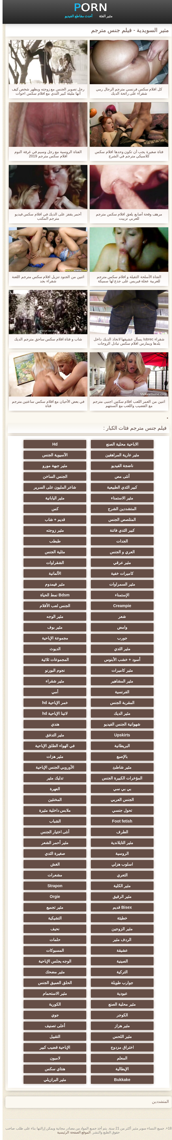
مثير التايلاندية (113, 842)
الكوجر (113, 1015)
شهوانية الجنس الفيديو (114, 724)
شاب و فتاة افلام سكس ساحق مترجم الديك (45, 339)
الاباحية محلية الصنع (114, 444)
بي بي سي (114, 789)
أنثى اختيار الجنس (58, 832)
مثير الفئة (103, 16)
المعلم (113, 1058)
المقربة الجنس (114, 702)
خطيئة (114, 918)
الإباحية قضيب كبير (58, 1047)
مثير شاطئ (113, 767)
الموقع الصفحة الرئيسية (71, 1132)
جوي (58, 1015)
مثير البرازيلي (58, 1079)
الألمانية (58, 573)
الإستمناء (113, 595)
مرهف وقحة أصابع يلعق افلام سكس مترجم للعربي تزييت (126, 216)
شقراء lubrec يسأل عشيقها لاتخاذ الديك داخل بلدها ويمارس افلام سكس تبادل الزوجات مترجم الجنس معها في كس (126, 341)
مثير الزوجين (113, 929)
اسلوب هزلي (113, 864)
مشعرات (58, 875)
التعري (113, 875)
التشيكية (58, 918)
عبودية (113, 993)
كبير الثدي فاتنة (113, 530)
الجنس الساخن (58, 476)
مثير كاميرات (113, 670)
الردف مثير (113, 939)
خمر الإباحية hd (58, 702)
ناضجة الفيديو (114, 465)
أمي (58, 692)
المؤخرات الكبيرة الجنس (114, 778)
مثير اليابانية (58, 498)
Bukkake (114, 1079)
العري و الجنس (113, 552)
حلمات (58, 939)
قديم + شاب (58, 519)
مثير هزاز (113, 1026)
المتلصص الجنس (113, 519)
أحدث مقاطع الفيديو (76, 16)
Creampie (114, 605)
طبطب (58, 541)
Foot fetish (114, 821)
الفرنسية (113, 692)
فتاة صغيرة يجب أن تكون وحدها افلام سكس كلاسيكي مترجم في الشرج (126, 154)
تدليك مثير (58, 778)
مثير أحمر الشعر (58, 842)
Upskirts (114, 735)
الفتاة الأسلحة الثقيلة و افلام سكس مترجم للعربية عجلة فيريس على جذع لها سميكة (126, 279)
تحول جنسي (114, 810)
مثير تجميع (58, 907)
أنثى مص (113, 476)
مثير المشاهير (113, 681)
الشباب (58, 821)
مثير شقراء (58, 681)
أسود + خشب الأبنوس (114, 659)
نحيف (58, 929)
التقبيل (58, 1036)
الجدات (113, 541)
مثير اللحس (113, 1036)
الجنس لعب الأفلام (58, 605)
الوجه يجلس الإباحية (58, 961)
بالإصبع (113, 756)
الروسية (113, 853)
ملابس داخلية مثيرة (58, 810)
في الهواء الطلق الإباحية (58, 745)
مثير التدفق (58, 735)
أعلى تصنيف (58, 1026)
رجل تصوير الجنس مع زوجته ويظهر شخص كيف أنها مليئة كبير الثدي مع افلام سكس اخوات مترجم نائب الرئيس (45, 91)
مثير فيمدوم (58, 584)
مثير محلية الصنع (114, 1004)
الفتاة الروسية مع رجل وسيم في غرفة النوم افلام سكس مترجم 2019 (45, 154)
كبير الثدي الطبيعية (114, 487)
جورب (114, 638)
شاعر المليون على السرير (58, 487)
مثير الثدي (114, 649)
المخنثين (58, 799)
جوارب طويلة (113, 982)
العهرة (58, 789)
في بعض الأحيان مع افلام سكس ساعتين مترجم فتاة (45, 403)
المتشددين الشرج (113, 509)
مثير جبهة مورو (58, 465)
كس (58, 509)
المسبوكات (58, 950)
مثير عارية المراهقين (114, 455)
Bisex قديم (113, 907)
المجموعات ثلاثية (58, 659)
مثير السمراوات (114, 584)
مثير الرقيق (113, 896)
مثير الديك (113, 713)
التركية (113, 972)
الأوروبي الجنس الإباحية (58, 767)
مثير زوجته (58, 530)
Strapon (58, 885)
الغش (58, 864)
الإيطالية (113, 1069)
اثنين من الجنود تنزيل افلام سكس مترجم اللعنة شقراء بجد (45, 279)
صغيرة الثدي (58, 853)
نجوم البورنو (58, 670)
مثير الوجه (58, 616)
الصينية (113, 961)
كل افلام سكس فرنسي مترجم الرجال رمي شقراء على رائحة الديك (126, 91)
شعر (113, 616)
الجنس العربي (113, 799)
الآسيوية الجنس (58, 455)
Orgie (58, 896)
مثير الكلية (113, 885)
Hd (58, 444)
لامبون (58, 1058)
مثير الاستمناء (113, 498)
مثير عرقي (113, 562)
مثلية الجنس (58, 552)
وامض (114, 627)
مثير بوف (58, 627)
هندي (58, 724)
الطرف (114, 832)
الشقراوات (58, 562)
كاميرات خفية (113, 573)
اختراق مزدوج (113, 1047)
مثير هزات (58, 756)
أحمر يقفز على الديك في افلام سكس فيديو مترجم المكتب (45, 216)
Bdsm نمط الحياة (58, 595)
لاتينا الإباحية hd (58, 713)
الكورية (58, 1004)
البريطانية (113, 745)
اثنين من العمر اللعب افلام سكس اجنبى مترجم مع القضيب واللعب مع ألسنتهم (126, 403)
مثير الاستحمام (58, 993)
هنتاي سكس (58, 1069)
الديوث (58, 649)
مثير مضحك (58, 972)
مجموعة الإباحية (58, 638)
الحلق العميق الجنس (58, 982)
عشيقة (113, 950)
